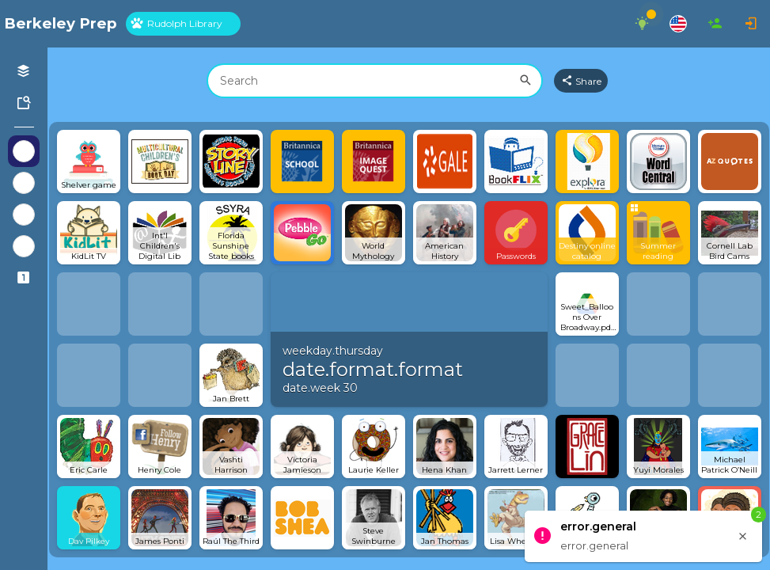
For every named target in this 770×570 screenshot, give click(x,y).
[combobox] (374, 81)
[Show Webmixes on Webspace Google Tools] (24, 214)
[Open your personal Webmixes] (24, 71)
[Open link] (88, 161)
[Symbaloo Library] (24, 103)
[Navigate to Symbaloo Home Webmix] (60, 24)
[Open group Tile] (658, 232)
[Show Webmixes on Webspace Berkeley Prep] (24, 151)
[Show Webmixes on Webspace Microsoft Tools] (24, 246)
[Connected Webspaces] (24, 278)
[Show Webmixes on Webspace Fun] (24, 183)
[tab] (183, 24)
